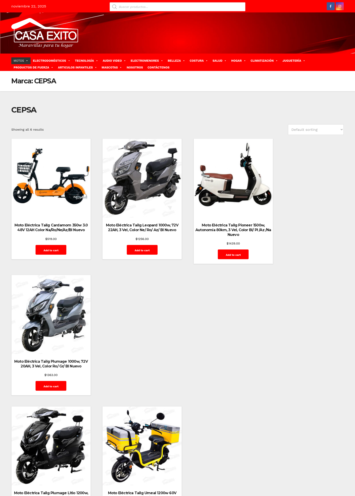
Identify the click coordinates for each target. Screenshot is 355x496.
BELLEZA (176, 60)
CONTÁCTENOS (158, 67)
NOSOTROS (135, 67)
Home (200, 475)
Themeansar (92, 475)
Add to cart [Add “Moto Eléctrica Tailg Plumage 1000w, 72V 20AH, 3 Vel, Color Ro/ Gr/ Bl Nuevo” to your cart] (305, 244)
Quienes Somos (329, 485)
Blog (210, 475)
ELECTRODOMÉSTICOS (51, 60)
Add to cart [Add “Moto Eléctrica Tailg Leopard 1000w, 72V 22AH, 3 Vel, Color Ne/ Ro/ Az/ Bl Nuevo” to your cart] (133, 244)
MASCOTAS (112, 67)
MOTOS (21, 60)
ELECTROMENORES (147, 60)
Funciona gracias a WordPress (33, 475)
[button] (342, 62)
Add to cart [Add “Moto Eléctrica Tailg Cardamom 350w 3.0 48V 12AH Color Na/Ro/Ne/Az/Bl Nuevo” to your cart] (48, 248)
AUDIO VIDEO (114, 60)
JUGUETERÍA (294, 60)
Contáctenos (249, 475)
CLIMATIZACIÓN (264, 60)
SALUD (220, 60)
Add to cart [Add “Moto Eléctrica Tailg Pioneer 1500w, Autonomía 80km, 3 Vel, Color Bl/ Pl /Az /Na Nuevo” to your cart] (219, 248)
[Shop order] (316, 129)
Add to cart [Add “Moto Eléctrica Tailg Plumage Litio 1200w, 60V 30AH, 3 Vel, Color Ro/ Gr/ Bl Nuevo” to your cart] (48, 379)
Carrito (232, 475)
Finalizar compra (273, 475)
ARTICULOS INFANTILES (77, 67)
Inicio (319, 475)
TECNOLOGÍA (86, 60)
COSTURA (199, 60)
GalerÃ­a (294, 475)
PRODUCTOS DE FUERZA (33, 67)
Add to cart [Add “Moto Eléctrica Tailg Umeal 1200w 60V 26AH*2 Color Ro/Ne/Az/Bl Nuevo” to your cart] (133, 374)
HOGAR (238, 60)
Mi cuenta (333, 475)
